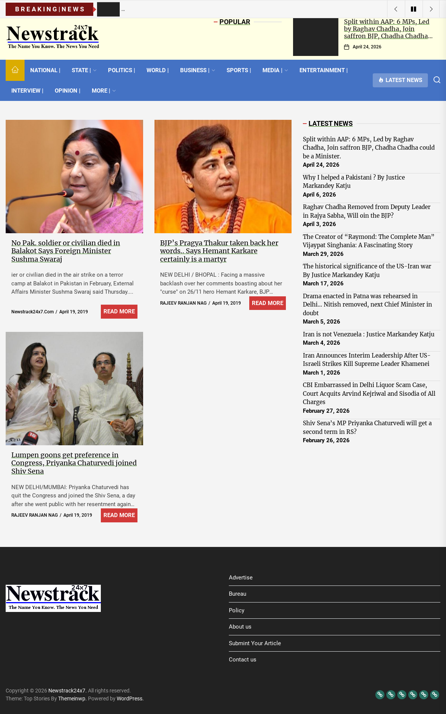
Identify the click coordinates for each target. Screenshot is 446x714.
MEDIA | (275, 70)
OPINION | (67, 90)
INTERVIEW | (27, 90)
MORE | (104, 90)
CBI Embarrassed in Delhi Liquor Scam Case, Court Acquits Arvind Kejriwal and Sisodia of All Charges (369, 393)
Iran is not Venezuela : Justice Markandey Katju (368, 334)
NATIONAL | (45, 70)
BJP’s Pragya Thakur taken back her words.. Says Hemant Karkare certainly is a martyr (219, 251)
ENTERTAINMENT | (323, 70)
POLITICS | (121, 70)
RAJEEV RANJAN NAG (183, 303)
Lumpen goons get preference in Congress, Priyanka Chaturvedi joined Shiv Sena (74, 463)
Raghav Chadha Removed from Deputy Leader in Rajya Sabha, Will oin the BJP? (367, 211)
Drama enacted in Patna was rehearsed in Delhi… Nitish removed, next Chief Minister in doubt (367, 305)
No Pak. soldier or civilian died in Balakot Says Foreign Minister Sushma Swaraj (65, 251)
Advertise (241, 577)
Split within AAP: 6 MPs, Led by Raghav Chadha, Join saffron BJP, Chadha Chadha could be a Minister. (386, 32)
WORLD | (158, 70)
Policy (236, 610)
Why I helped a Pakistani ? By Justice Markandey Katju (354, 182)
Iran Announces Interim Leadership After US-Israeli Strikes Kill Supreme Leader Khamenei (367, 360)
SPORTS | (239, 70)
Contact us (242, 659)
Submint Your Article (255, 643)
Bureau (237, 593)
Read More (119, 311)
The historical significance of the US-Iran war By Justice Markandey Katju (367, 271)
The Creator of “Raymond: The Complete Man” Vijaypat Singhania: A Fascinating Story (369, 241)
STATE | (84, 70)
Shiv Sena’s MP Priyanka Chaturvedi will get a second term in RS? (367, 427)
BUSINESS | (197, 70)
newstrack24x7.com (32, 311)
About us (240, 626)
